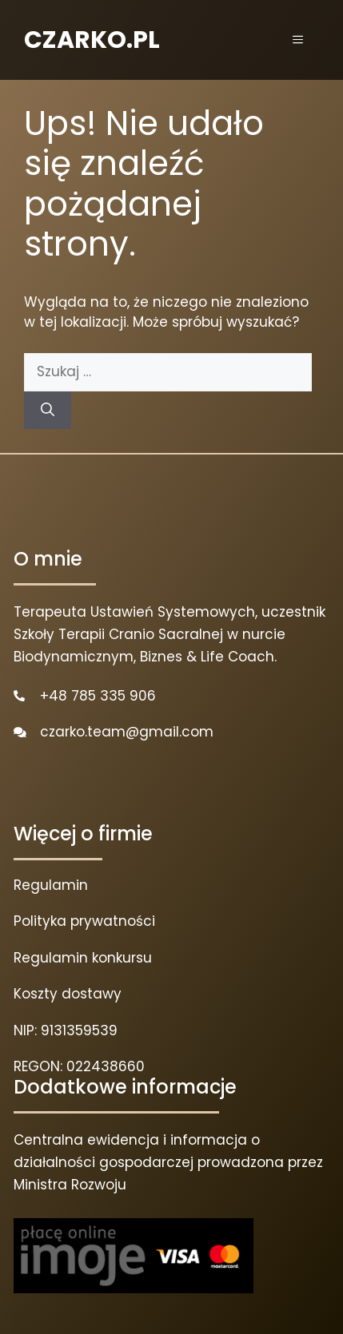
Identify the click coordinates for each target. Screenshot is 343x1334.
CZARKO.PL (92, 40)
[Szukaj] (47, 410)
